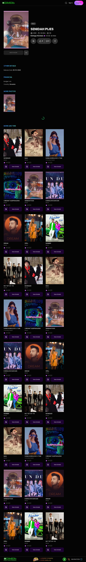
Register (78, 3)
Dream (6, 243)
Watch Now (13, 52)
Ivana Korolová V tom (54, 158)
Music (33, 23)
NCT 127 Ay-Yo (9, 286)
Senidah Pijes (29, 201)
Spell (26, 243)
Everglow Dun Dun (52, 201)
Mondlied (7, 158)
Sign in (71, 3)
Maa (26, 158)
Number (48, 243)
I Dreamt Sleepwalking (12, 201)
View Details (15, 166)
